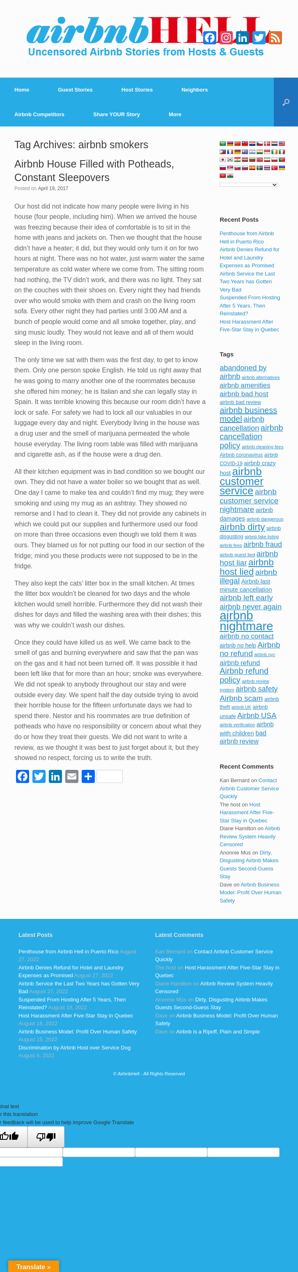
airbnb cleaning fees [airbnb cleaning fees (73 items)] (263, 446)
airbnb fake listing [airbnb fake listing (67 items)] (262, 536)
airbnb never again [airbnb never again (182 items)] (251, 606)
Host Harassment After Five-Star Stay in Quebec (247, 812)
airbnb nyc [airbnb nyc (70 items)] (264, 654)
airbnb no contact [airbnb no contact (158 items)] (247, 636)
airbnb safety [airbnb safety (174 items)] (256, 689)
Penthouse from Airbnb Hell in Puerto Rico (68, 951)
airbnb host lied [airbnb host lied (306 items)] (247, 567)
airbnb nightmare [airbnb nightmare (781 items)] (246, 620)
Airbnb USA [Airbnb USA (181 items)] (256, 715)
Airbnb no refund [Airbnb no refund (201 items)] (250, 649)
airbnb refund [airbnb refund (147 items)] (240, 663)
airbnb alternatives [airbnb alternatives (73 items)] (261, 377)
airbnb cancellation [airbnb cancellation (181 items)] (242, 423)
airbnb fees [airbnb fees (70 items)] (231, 545)
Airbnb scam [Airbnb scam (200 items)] (241, 698)
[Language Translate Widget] (249, 185)
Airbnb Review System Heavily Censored (250, 836)
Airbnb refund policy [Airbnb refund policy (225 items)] (244, 675)
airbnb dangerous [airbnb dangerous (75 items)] (265, 519)
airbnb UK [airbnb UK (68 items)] (241, 707)
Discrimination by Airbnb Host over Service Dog (74, 1048)
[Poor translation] (46, 1137)
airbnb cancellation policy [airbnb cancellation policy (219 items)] (251, 436)
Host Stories (137, 90)
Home (21, 90)
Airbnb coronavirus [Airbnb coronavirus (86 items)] (241, 455)
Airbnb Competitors (39, 114)
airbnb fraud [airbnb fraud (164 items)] (262, 544)
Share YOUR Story (116, 114)
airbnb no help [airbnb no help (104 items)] (238, 645)
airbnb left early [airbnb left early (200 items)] (246, 597)
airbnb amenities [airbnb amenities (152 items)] (245, 385)
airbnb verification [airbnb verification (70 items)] (237, 724)
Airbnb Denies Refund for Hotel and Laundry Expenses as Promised (250, 257)
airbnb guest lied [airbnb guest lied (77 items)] (237, 554)
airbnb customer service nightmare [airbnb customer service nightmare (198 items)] (249, 500)
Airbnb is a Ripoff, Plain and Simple (218, 1032)
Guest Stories (75, 90)
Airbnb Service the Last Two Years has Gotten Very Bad (247, 282)
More (175, 114)
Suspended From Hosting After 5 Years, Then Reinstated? (250, 305)
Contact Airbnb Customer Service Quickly (249, 788)
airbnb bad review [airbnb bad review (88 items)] (240, 402)
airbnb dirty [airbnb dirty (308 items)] (242, 527)
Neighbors (194, 90)
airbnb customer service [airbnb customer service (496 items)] (242, 481)
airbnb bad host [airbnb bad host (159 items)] (244, 394)
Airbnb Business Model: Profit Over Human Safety (250, 893)
